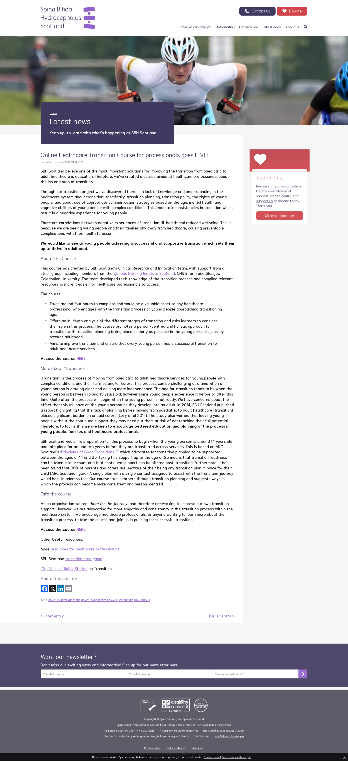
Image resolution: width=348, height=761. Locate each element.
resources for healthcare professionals (85, 548)
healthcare (125, 600)
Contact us (261, 10)
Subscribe (302, 680)
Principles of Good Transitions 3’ (90, 451)
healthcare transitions (64, 600)
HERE (81, 358)
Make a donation (279, 221)
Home (53, 113)
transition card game (83, 558)
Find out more (212, 757)
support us (264, 206)
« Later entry (52, 615)
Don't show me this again (236, 757)
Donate (295, 10)
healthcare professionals (99, 600)
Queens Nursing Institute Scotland (144, 273)
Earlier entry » (221, 615)
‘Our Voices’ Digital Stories (64, 568)
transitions (142, 600)
